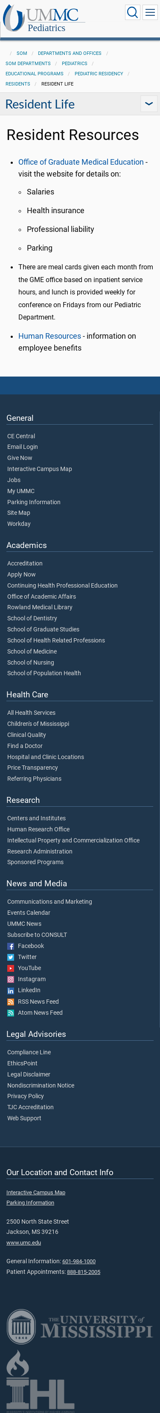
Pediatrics (46, 28)
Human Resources (49, 336)
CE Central (21, 436)
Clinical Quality (26, 735)
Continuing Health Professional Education (62, 585)
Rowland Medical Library (40, 607)
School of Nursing (30, 662)
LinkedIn (24, 990)
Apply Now (21, 574)
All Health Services (31, 713)
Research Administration (40, 851)
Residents (18, 84)
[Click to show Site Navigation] (150, 12)
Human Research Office (38, 829)
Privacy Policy (25, 1096)
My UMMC (21, 491)
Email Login (22, 447)
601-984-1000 (79, 1261)
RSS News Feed (33, 1002)
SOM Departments (28, 63)
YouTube (24, 968)
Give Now (19, 458)
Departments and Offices (70, 53)
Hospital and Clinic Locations (45, 757)
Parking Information (34, 502)
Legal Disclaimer (28, 1074)
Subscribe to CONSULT (37, 935)
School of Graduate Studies (43, 629)
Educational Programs (35, 74)
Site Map (18, 513)
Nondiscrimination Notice (40, 1085)
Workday (19, 524)
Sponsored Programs (35, 862)
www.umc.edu (23, 1242)
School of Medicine (32, 651)
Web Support (24, 1118)
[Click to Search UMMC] (132, 12)
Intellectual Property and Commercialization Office (73, 840)
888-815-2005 (83, 1272)
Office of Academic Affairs (41, 597)
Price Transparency (32, 768)
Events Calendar (28, 913)
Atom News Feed (35, 1013)
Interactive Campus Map (39, 469)
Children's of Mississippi (38, 724)
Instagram (26, 979)
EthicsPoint (22, 1063)
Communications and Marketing (49, 902)
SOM (22, 53)
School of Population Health (44, 673)
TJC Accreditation (30, 1107)
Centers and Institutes (36, 818)
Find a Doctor (25, 746)
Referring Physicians (34, 779)
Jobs (13, 480)
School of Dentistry (32, 618)
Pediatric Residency (99, 74)
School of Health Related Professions (56, 640)
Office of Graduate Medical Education (81, 162)
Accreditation (25, 563)
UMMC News (24, 924)
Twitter (22, 957)
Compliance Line (29, 1052)
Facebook (25, 946)
